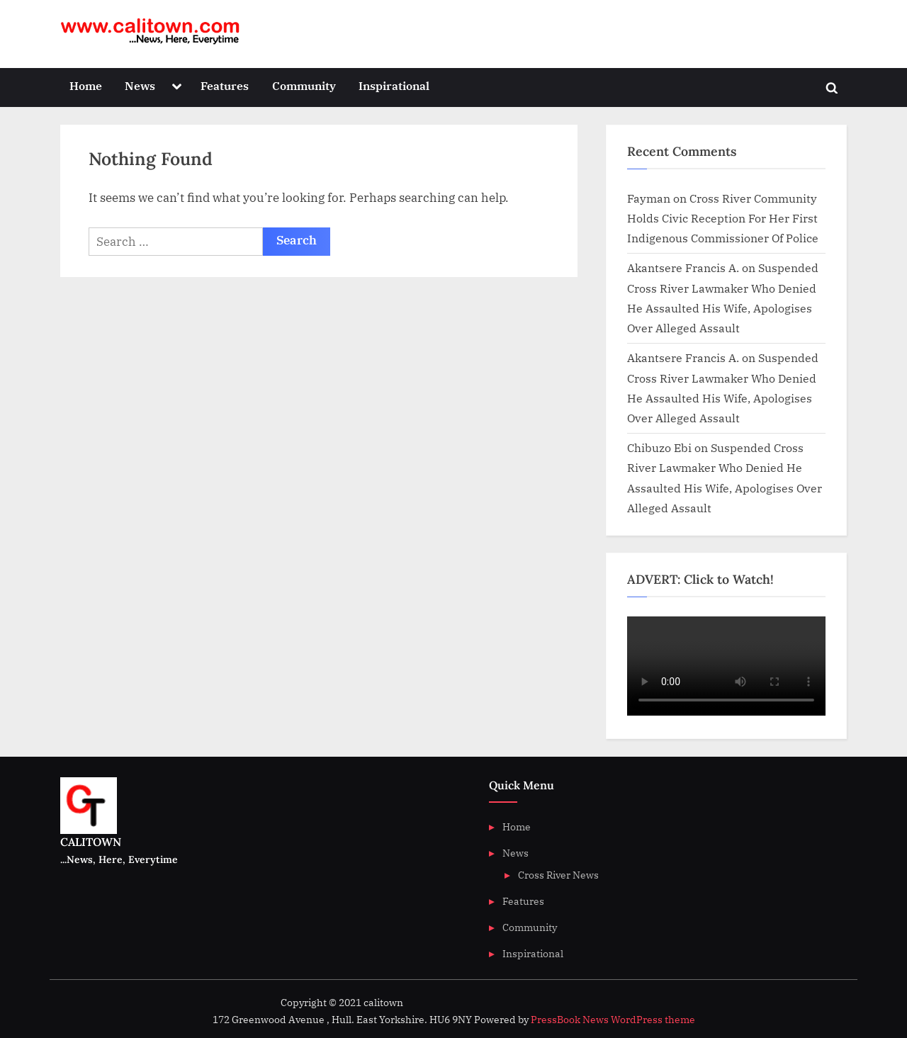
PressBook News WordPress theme (613, 1019)
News (140, 85)
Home (85, 85)
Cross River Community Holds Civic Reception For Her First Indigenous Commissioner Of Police (722, 218)
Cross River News (558, 874)
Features (225, 85)
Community (304, 85)
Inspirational (394, 85)
